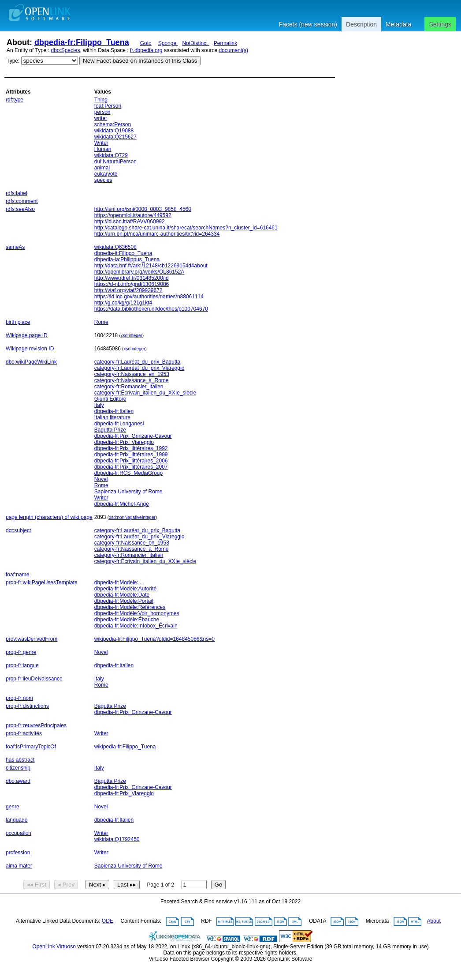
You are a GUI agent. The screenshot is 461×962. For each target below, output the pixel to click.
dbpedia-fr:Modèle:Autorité (125, 589)
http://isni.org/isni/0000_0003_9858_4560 (142, 209)
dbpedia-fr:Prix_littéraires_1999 (131, 454)
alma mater (19, 866)
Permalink (225, 43)
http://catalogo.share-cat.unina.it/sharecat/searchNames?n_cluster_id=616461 (186, 228)
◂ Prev (66, 884)
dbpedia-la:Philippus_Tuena (127, 259)
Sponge (168, 43)
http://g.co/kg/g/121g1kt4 (123, 303)
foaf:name (17, 574)
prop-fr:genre (21, 652)
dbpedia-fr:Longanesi (119, 424)
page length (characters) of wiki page (49, 517)
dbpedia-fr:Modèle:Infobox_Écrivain (136, 626)
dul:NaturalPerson (115, 161)
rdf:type (14, 100)
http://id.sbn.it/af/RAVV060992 (129, 221)
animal (102, 168)
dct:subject (18, 530)
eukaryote (106, 174)
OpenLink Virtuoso (54, 946)
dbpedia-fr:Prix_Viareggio (124, 442)
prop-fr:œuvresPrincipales (36, 725)
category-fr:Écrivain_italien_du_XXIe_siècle (145, 393)
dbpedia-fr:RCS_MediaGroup (128, 473)
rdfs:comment (22, 201)
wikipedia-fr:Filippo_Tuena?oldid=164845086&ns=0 (154, 639)
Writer (101, 143)
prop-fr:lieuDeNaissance (34, 679)
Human (103, 149)
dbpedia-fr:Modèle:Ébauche (126, 619)
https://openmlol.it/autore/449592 (132, 215)
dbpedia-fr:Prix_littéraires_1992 (131, 448)
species (103, 180)
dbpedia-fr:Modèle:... (118, 582)
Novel (101, 479)
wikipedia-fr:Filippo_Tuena (125, 747)
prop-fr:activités (24, 733)
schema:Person (112, 124)
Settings (440, 24)
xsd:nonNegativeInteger (132, 517)
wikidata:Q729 (111, 155)
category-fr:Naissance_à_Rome (131, 380)
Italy (99, 405)
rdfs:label (16, 193)
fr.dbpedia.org (146, 50)
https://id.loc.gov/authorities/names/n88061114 (149, 296)
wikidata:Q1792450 (117, 839)
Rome (101, 322)
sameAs (15, 247)
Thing (101, 100)
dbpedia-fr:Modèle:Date (121, 595)
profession (18, 852)
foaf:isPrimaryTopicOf (31, 747)
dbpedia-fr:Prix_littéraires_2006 (131, 461)
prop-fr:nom (19, 698)
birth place (18, 322)
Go (219, 884)
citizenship (18, 768)
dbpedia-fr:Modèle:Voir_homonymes (136, 613)
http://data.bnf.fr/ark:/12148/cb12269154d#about (151, 266)
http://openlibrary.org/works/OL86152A (139, 272)
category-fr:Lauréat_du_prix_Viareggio (139, 368)
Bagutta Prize (110, 430)
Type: (13, 61)
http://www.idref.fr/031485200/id (131, 278)
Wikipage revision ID (30, 349)
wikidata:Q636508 (115, 247)
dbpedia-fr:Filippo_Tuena (81, 42)
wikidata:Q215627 (115, 137)
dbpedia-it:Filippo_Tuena (123, 253)
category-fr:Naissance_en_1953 (131, 374)
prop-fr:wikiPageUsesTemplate (42, 582)
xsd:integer (131, 335)
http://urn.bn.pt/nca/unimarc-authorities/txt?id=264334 (157, 234)
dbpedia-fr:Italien (114, 411)
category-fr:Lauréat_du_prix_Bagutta (137, 362)
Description (361, 24)
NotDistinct (195, 43)
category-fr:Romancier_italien (129, 386)
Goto (146, 43)
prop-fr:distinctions (27, 706)
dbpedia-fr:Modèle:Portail (123, 601)
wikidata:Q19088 (114, 131)
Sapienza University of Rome (128, 492)
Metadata (398, 24)
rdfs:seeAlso (20, 209)
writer (100, 118)
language (16, 820)
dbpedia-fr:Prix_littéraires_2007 (131, 467)
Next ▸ (97, 884)
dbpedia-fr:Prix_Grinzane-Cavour (133, 436)
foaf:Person (107, 106)
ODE (107, 921)
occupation (18, 833)
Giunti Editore (110, 399)
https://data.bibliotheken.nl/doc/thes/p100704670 (151, 309)
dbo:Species (65, 50)
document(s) (233, 50)
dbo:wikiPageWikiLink (31, 362)
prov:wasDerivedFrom (31, 639)
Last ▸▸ (126, 884)
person (102, 112)
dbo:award (18, 781)
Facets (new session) (308, 24)
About (434, 921)
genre (12, 807)
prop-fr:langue (22, 665)
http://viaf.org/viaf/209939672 (128, 290)
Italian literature (112, 417)
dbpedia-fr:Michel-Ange (121, 504)
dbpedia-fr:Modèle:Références (129, 607)
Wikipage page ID (27, 335)
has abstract (20, 760)
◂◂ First (36, 884)
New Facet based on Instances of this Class (140, 60)
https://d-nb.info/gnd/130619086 (131, 284)
